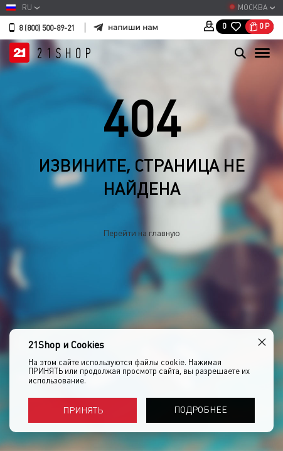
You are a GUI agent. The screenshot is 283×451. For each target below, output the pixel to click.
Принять (83, 410)
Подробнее (200, 410)
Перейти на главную (141, 233)
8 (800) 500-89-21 (47, 28)
